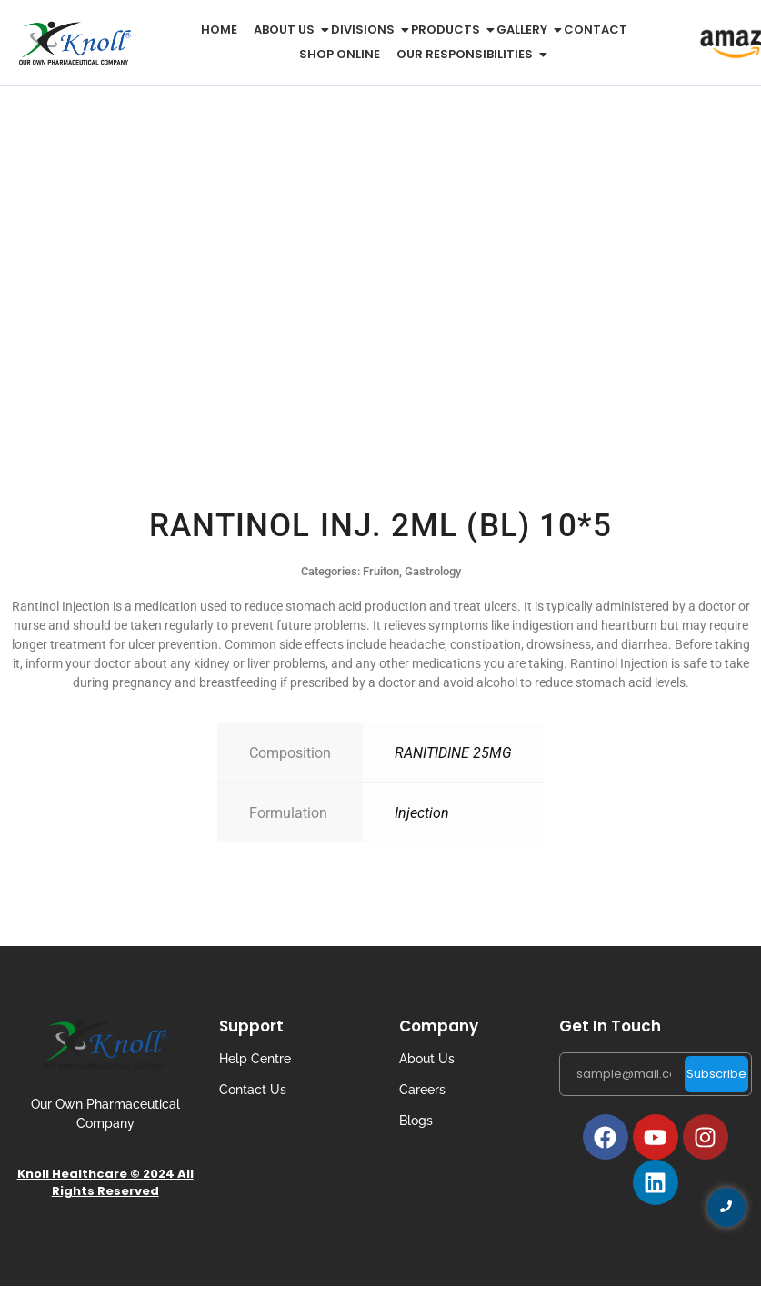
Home (219, 29)
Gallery (525, 29)
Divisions (366, 29)
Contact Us (252, 1089)
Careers (422, 1089)
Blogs (416, 1120)
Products (448, 29)
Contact (595, 29)
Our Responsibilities (467, 54)
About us (287, 29)
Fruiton (381, 571)
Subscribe (716, 1073)
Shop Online (339, 54)
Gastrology (433, 571)
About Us (427, 1058)
